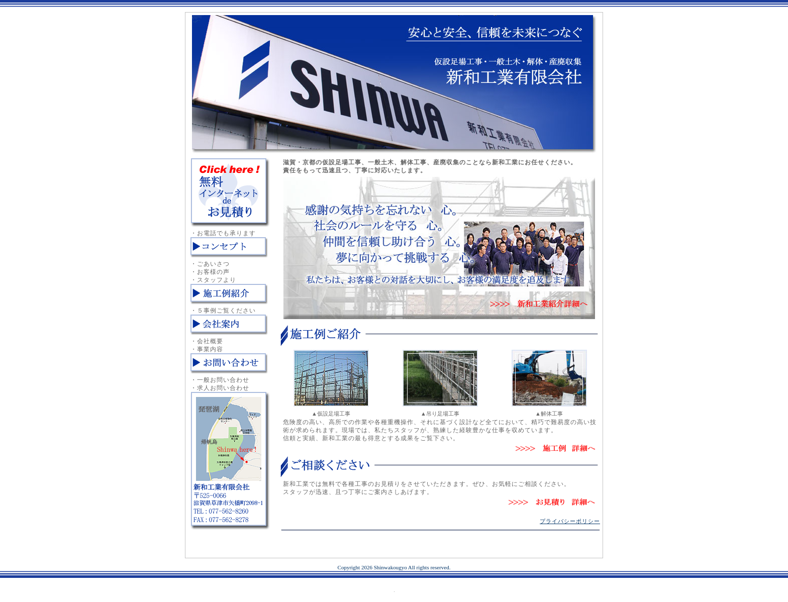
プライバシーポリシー (570, 521)
